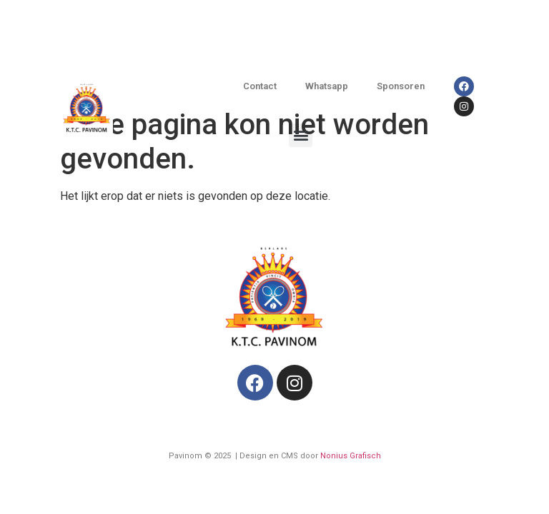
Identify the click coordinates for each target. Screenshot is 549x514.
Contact (260, 86)
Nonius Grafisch (350, 455)
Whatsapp (326, 86)
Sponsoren (401, 86)
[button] (300, 135)
